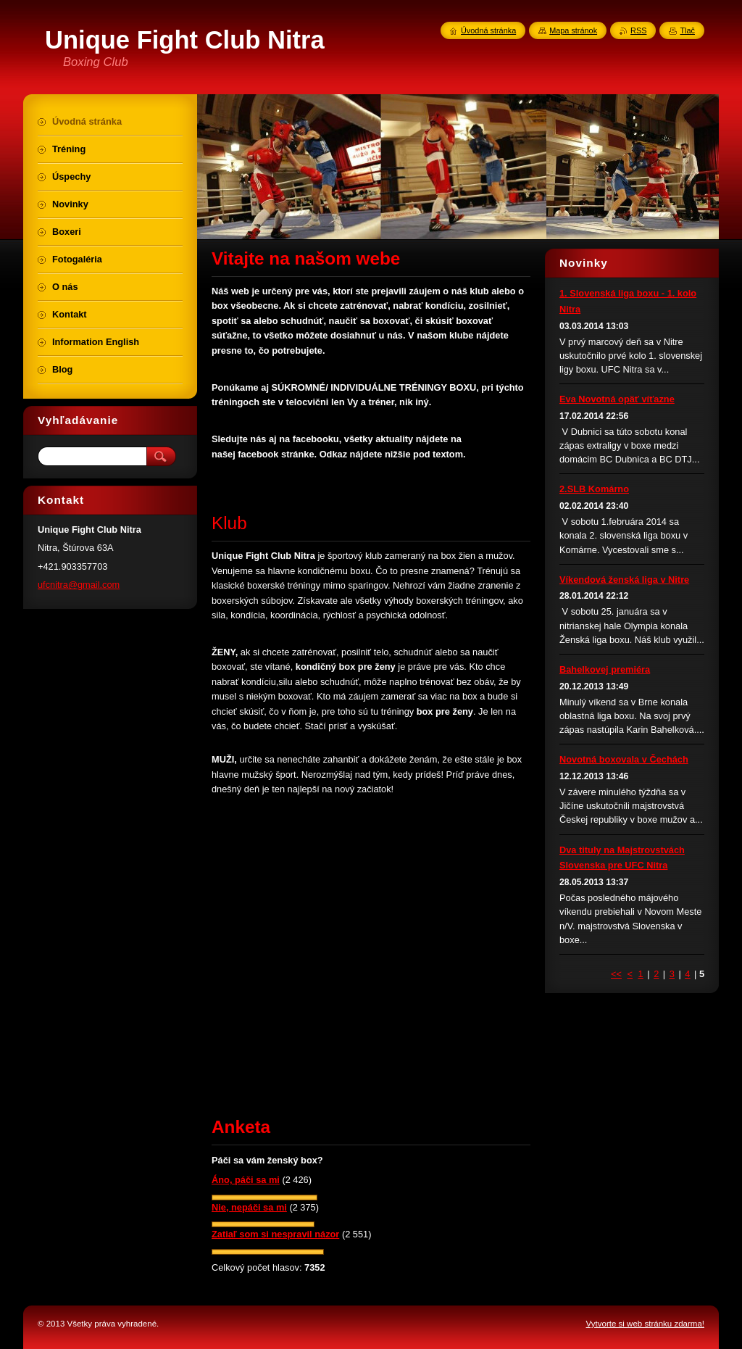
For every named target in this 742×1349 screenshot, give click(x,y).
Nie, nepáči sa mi (249, 1207)
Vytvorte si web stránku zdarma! (645, 1323)
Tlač (687, 30)
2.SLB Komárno (594, 488)
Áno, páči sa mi (246, 1179)
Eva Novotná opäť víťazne (617, 399)
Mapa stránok (573, 30)
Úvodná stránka (488, 30)
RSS (638, 30)
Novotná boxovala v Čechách (623, 759)
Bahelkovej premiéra (604, 669)
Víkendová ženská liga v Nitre (624, 579)
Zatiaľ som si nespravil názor (275, 1234)
